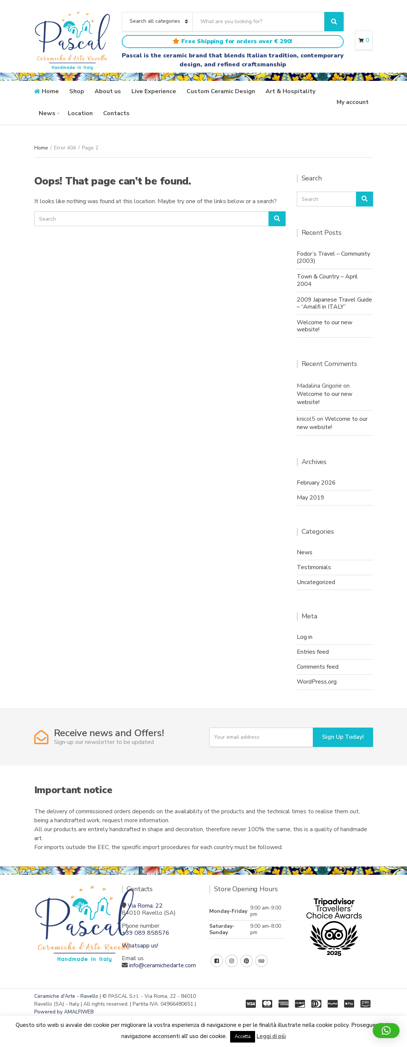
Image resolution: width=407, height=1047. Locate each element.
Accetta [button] (243, 1036)
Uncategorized (316, 582)
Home (50, 91)
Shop (76, 91)
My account (353, 102)
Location (80, 113)
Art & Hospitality (290, 91)
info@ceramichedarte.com (162, 965)
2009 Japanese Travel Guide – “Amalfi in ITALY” (334, 303)
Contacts (116, 113)
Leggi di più (271, 1036)
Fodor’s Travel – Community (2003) (333, 257)
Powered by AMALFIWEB (64, 1011)
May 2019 (310, 497)
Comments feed (317, 667)
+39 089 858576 (145, 933)
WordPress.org (317, 682)
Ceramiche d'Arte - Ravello (66, 996)
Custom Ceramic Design (221, 91)
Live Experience (153, 91)
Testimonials (314, 567)
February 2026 (316, 483)
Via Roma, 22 (145, 906)
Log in (304, 637)
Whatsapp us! (140, 946)
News (47, 113)
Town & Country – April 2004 (327, 280)
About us (108, 91)
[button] (386, 1030)
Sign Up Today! (343, 737)
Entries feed (313, 652)
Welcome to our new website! (324, 326)
